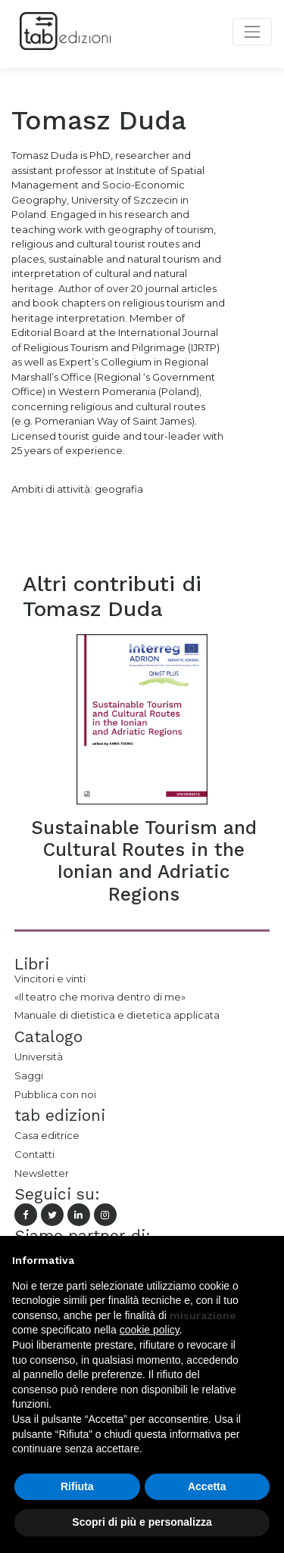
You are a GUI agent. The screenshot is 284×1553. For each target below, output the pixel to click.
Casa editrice (47, 1135)
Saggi (28, 1075)
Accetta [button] (207, 1486)
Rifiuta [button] (77, 1486)
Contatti (34, 1154)
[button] (264, 1260)
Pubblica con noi (55, 1094)
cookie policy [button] (149, 1330)
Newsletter (41, 1173)
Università (38, 1056)
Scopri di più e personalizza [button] (141, 1522)
